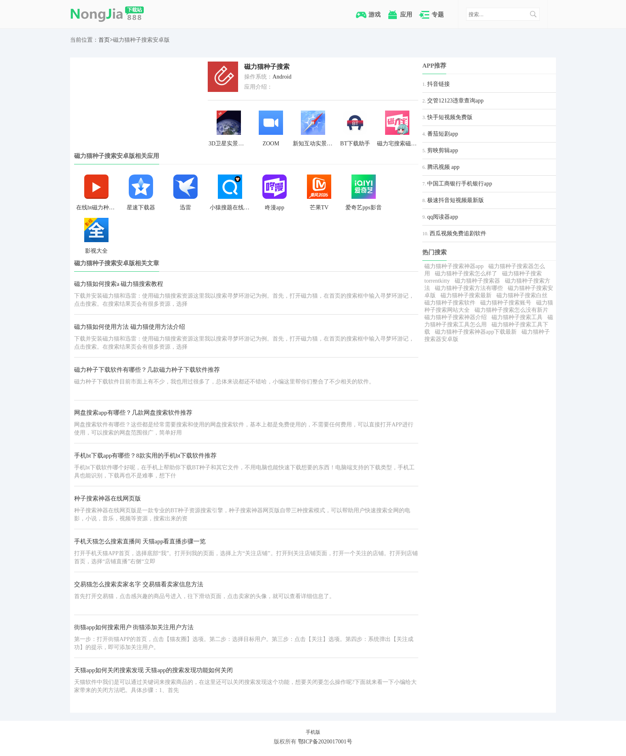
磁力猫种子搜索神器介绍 (455, 317)
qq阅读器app (442, 217)
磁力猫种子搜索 (267, 66)
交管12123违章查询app (455, 101)
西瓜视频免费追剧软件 (458, 233)
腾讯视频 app (443, 167)
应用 (406, 14)
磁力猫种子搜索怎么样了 (466, 273)
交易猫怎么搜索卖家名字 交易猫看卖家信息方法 (138, 584)
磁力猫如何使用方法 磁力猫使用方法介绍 (129, 327)
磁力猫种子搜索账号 (505, 303)
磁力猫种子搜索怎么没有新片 (511, 310)
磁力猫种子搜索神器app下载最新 (476, 332)
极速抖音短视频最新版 (455, 200)
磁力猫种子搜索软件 (449, 303)
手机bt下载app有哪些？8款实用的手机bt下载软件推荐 (145, 455)
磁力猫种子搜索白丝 (521, 295)
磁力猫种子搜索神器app (453, 266)
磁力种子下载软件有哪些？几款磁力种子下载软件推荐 (147, 369)
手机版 (313, 732)
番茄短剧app (442, 134)
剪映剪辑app (442, 150)
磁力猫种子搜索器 (477, 281)
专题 (438, 14)
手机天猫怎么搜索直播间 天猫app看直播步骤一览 (140, 541)
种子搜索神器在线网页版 (107, 498)
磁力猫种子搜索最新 (466, 295)
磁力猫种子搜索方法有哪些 (469, 288)
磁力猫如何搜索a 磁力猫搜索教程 (118, 284)
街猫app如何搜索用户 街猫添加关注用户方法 (134, 627)
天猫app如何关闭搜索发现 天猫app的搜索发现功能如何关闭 (153, 670)
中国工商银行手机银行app (459, 184)
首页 (104, 40)
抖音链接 (438, 84)
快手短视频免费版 (450, 117)
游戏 (374, 14)
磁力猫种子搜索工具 (517, 317)
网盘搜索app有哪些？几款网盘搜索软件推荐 (133, 412)
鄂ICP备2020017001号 (325, 742)
